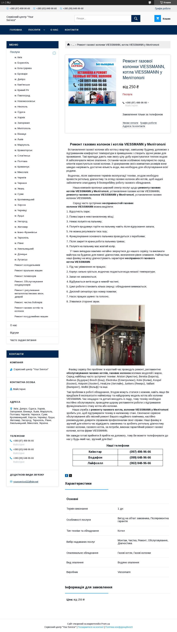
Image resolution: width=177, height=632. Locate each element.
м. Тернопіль (22, 237)
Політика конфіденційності (119, 627)
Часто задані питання (23, 340)
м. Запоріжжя (22, 123)
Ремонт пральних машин (28, 270)
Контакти (71, 29)
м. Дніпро (20, 79)
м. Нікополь (21, 106)
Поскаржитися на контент (91, 627)
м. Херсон (20, 205)
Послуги (34, 29)
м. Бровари (21, 73)
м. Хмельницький (24, 248)
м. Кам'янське (22, 84)
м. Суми (19, 194)
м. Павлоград (22, 95)
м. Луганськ (21, 259)
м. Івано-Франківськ (26, 232)
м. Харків (20, 117)
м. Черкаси (21, 183)
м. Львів (19, 139)
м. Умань (19, 188)
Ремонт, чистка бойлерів (28, 302)
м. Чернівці (21, 210)
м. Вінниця (20, 134)
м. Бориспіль (22, 62)
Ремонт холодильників (27, 265)
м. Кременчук (22, 166)
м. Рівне (19, 243)
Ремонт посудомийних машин (31, 316)
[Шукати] (135, 18)
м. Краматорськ (23, 150)
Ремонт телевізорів (25, 276)
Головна (16, 29)
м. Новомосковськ (25, 101)
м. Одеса (20, 112)
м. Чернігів (20, 177)
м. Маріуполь (22, 144)
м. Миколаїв (21, 172)
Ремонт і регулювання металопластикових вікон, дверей (29, 293)
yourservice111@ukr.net (25, 481)
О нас (54, 29)
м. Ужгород (21, 221)
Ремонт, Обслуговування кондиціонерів (29, 283)
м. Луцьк (19, 215)
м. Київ (18, 57)
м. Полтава (21, 161)
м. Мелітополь (23, 128)
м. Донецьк (21, 254)
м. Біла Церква (23, 68)
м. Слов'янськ (22, 155)
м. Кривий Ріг (22, 90)
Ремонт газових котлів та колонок (29, 309)
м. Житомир (21, 226)
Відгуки (14, 332)
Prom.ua (105, 624)
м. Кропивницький (24, 199)
